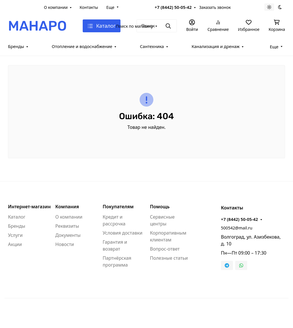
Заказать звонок (215, 7)
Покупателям (118, 206)
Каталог (16, 217)
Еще (110, 7)
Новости (64, 244)
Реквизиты (67, 226)
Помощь (160, 206)
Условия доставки (122, 233)
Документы (67, 235)
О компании (56, 7)
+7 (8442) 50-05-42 (173, 7)
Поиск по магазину (134, 26)
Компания (67, 206)
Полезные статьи (169, 258)
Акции (15, 244)
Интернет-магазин (29, 206)
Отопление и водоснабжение (82, 46)
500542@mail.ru (236, 228)
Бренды (16, 46)
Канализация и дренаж (216, 46)
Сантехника (152, 46)
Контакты (89, 7)
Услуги (15, 235)
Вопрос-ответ (165, 249)
